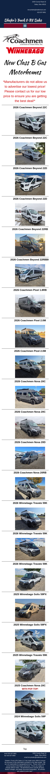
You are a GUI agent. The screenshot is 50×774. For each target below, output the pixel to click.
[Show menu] (25, 26)
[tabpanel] (36, 7)
